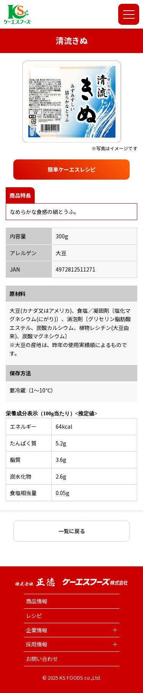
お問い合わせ (42, 658)
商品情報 (36, 601)
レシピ (34, 615)
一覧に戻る (71, 531)
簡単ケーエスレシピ (72, 169)
